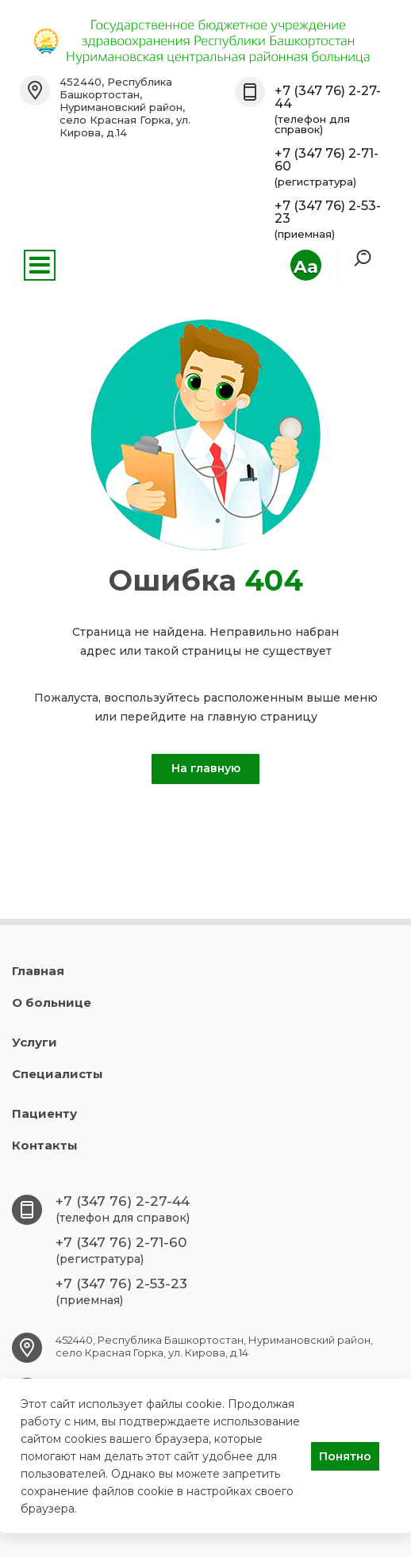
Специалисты (57, 1073)
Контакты (45, 1145)
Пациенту (44, 1113)
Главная (38, 970)
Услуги (34, 1042)
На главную (205, 768)
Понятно (345, 1456)
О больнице (51, 1002)
